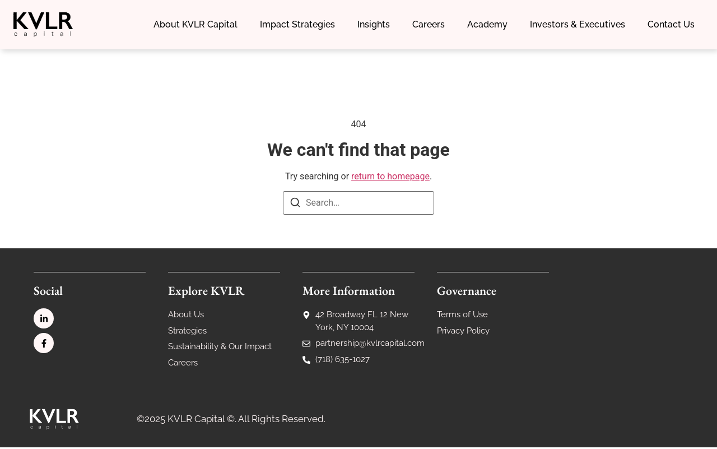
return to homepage (390, 177)
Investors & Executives (577, 24)
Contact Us (671, 24)
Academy (487, 24)
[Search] (295, 205)
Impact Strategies (297, 24)
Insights (373, 24)
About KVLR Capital (195, 24)
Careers (428, 24)
